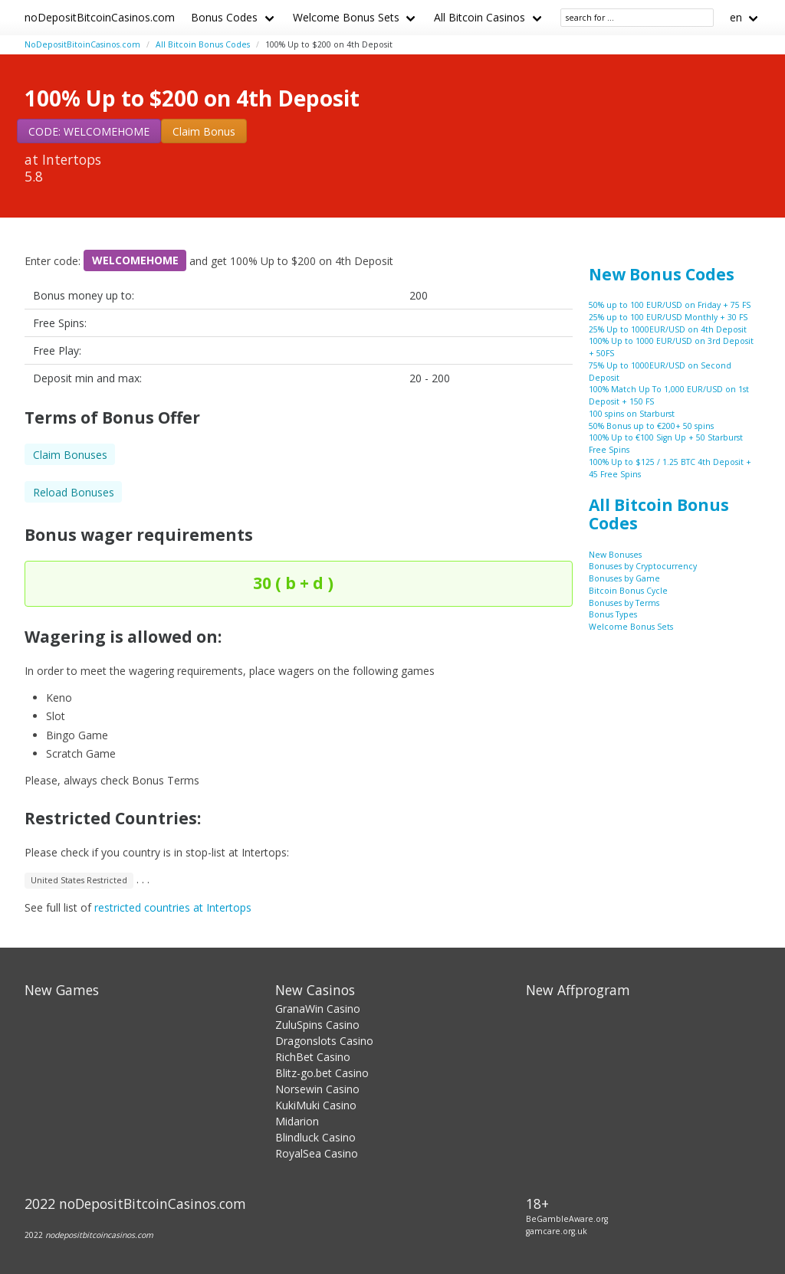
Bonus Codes (224, 17)
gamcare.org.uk (556, 1231)
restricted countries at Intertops (172, 907)
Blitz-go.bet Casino (322, 1073)
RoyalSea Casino (316, 1153)
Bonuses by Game (624, 578)
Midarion (297, 1121)
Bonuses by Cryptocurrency (643, 566)
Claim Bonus (203, 131)
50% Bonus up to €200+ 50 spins (651, 426)
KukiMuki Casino (315, 1105)
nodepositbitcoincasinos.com (99, 1235)
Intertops (71, 159)
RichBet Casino (312, 1057)
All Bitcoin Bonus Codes (203, 44)
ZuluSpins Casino (317, 1024)
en (736, 17)
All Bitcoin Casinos (479, 17)
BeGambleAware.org (567, 1218)
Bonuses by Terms (624, 603)
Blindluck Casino (315, 1137)
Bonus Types (613, 614)
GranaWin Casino (317, 1008)
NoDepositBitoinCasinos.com (82, 44)
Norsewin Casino (317, 1089)
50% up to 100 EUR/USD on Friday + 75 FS (670, 305)
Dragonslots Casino (324, 1040)
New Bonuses (615, 554)
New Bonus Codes (661, 274)
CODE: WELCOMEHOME (88, 131)
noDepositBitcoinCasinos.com (100, 17)
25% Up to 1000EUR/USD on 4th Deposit (668, 329)
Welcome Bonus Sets (346, 17)
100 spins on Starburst (632, 413)
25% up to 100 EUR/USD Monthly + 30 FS (668, 317)
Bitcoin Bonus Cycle (628, 590)
